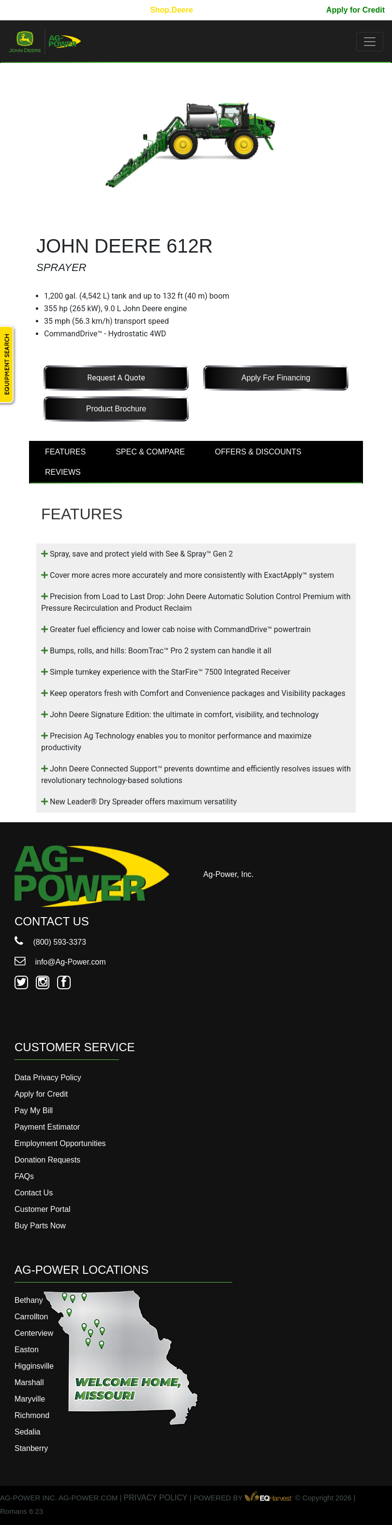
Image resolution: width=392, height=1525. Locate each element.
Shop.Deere (171, 10)
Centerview (34, 1333)
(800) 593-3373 (50, 942)
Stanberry (31, 1448)
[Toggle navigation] (369, 41)
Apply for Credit (355, 10)
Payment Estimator (47, 1127)
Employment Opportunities (60, 1143)
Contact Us (34, 1193)
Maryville (30, 1399)
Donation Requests (47, 1160)
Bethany (29, 1300)
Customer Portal (43, 1209)
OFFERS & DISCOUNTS (258, 452)
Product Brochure (116, 409)
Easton (27, 1349)
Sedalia (27, 1432)
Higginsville (34, 1366)
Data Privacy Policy (48, 1077)
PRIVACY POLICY (156, 1498)
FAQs (24, 1176)
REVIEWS (63, 472)
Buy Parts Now (40, 1226)
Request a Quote (116, 377)
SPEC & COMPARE (150, 452)
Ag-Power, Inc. (228, 874)
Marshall (29, 1382)
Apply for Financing (275, 378)
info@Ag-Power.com (60, 962)
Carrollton (31, 1317)
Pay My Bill (298, 10)
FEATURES (65, 452)
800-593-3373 (36, 10)
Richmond (32, 1415)
